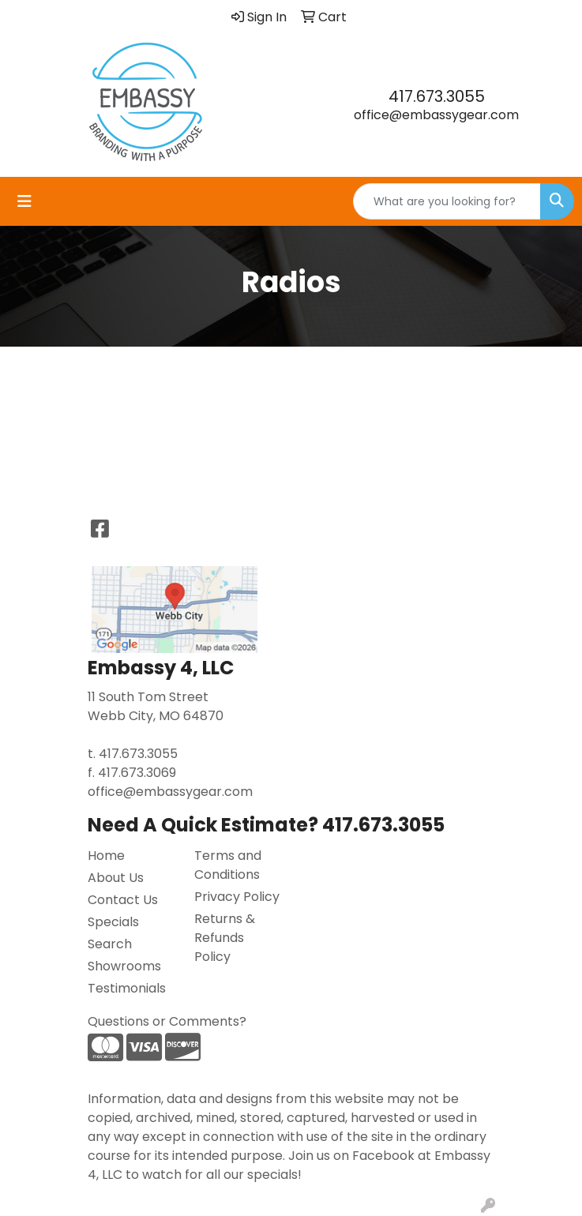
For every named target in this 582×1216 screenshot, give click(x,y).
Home (106, 855)
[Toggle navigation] (24, 201)
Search (110, 944)
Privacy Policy (237, 897)
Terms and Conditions (227, 865)
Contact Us (123, 900)
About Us (116, 878)
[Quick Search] (447, 201)
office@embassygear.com (436, 115)
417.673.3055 (437, 96)
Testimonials (127, 988)
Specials (113, 922)
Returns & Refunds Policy (224, 938)
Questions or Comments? (167, 1021)
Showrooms (124, 966)
